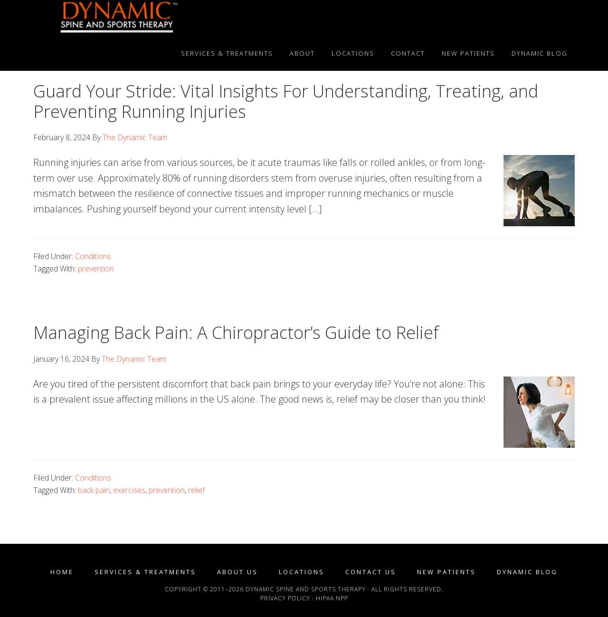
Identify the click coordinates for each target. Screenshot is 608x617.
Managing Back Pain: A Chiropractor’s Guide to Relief (236, 332)
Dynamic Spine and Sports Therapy (118, 18)
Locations (301, 572)
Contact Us (370, 572)
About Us (237, 572)
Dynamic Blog (527, 572)
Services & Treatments (145, 572)
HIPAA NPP (332, 598)
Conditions (93, 256)
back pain (94, 490)
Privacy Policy (285, 598)
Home (62, 572)
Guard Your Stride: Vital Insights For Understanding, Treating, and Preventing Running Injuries (285, 101)
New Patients (446, 572)
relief (196, 490)
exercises (129, 490)
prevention (96, 268)
